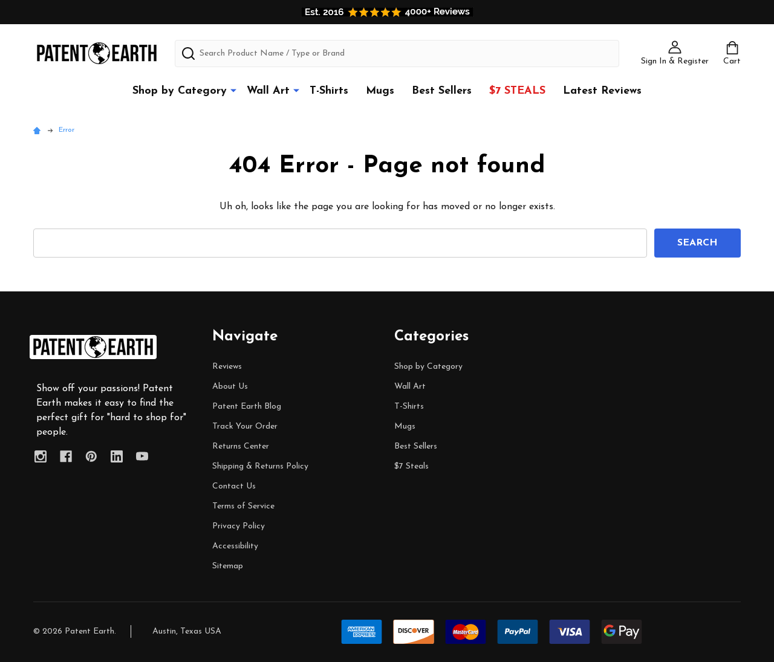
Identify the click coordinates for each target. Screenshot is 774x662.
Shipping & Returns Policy (260, 466)
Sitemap (227, 566)
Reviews (227, 366)
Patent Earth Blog (246, 406)
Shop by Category (179, 91)
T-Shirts (329, 91)
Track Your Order (245, 426)
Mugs (380, 91)
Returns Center (240, 446)
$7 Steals (517, 91)
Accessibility (235, 546)
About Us (230, 386)
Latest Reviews (602, 91)
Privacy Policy (238, 526)
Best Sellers (442, 91)
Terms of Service (243, 506)
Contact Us (234, 486)
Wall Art (268, 91)
